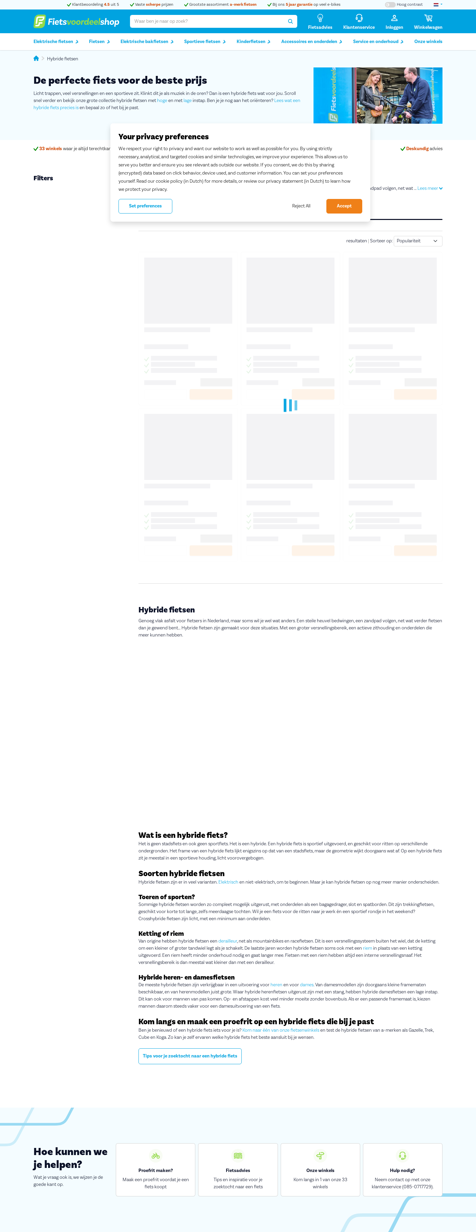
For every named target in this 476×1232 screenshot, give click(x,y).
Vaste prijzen (151, 4)
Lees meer (430, 188)
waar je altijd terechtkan (72, 149)
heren (276, 985)
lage (187, 101)
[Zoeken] (290, 21)
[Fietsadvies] (320, 21)
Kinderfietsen (254, 41)
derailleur (227, 941)
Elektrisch (228, 882)
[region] (240, 172)
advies (421, 149)
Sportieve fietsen (205, 41)
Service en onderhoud (378, 41)
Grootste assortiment (220, 4)
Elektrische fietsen (56, 41)
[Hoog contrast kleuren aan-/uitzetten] (404, 5)
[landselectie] (438, 5)
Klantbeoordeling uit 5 (93, 4)
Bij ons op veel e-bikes (304, 4)
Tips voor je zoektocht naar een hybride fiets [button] (190, 1056)
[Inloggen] (394, 21)
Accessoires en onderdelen (312, 41)
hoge (162, 101)
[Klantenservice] (359, 21)
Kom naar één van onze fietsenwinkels (280, 1030)
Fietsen (99, 41)
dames (306, 985)
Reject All (301, 206)
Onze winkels (428, 42)
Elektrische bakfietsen (147, 41)
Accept (344, 206)
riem (367, 948)
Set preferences (145, 206)
